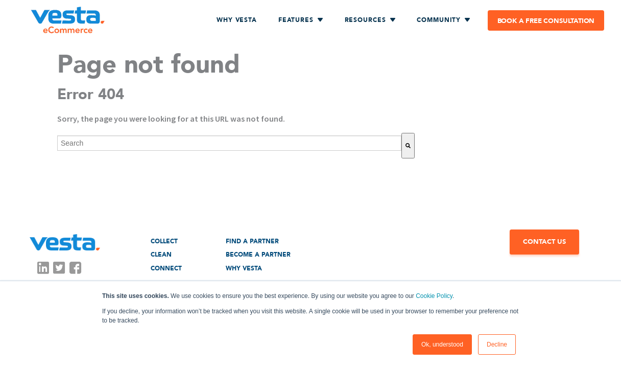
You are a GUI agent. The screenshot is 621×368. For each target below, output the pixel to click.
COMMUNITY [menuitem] (439, 20)
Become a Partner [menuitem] (258, 254)
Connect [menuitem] (166, 268)
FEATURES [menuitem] (296, 20)
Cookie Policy (434, 296)
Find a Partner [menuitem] (252, 241)
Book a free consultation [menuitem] (546, 21)
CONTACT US (544, 241)
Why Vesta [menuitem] (237, 20)
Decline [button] (497, 344)
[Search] (408, 145)
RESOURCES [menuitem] (365, 20)
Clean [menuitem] (161, 254)
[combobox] (229, 143)
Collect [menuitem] (164, 241)
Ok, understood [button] (442, 344)
